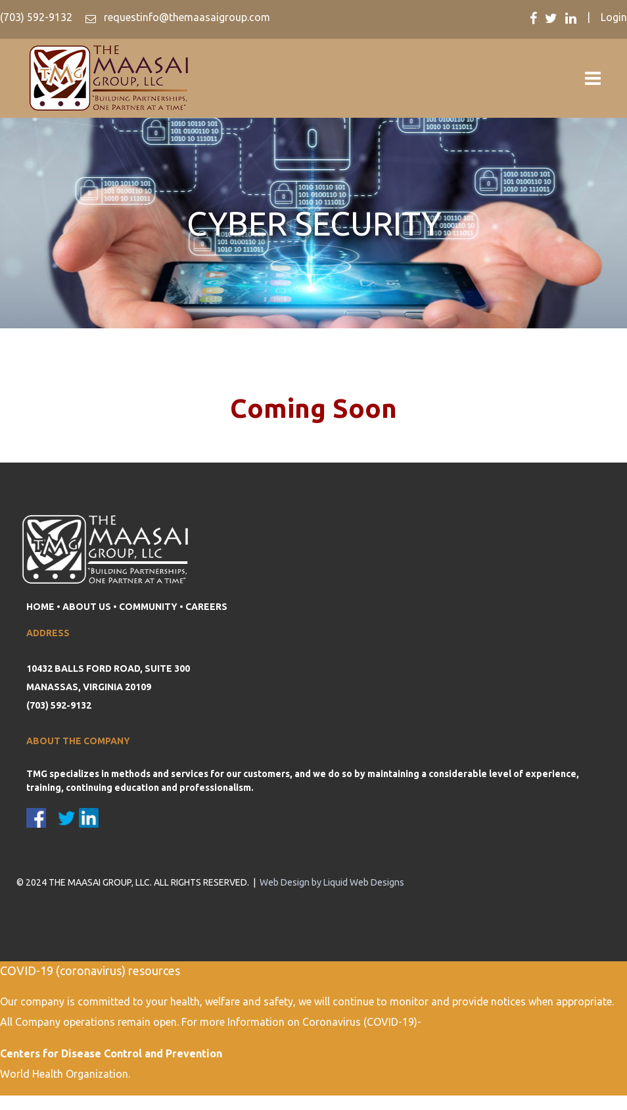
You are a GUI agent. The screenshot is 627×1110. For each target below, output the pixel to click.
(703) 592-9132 (36, 17)
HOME (40, 606)
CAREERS (206, 606)
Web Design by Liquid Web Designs (332, 882)
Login (614, 17)
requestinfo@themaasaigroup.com (185, 17)
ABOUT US (86, 606)
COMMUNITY (148, 606)
